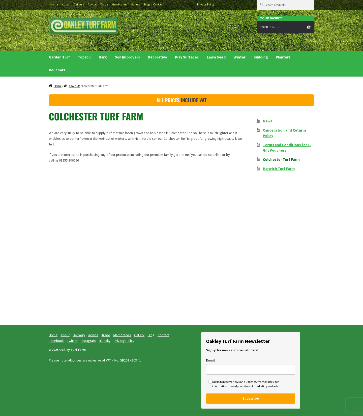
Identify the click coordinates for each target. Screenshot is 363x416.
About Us (74, 86)
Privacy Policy (205, 4)
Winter (239, 57)
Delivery (79, 4)
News (267, 121)
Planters (283, 57)
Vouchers (57, 70)
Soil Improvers (127, 57)
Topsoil (84, 57)
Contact (158, 4)
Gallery (135, 4)
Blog (147, 4)
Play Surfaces (187, 57)
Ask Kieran (218, 34)
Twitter (176, 4)
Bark (103, 57)
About (66, 4)
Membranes (119, 4)
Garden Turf (59, 57)
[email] (250, 369)
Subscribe (250, 398)
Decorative (157, 57)
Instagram (184, 4)
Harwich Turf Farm (279, 168)
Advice (92, 4)
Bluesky (191, 4)
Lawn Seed (216, 57)
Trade (104, 4)
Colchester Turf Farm (281, 159)
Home (54, 4)
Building (260, 57)
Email (210, 360)
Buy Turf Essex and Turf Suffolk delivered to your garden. (84, 27)
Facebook (169, 4)
